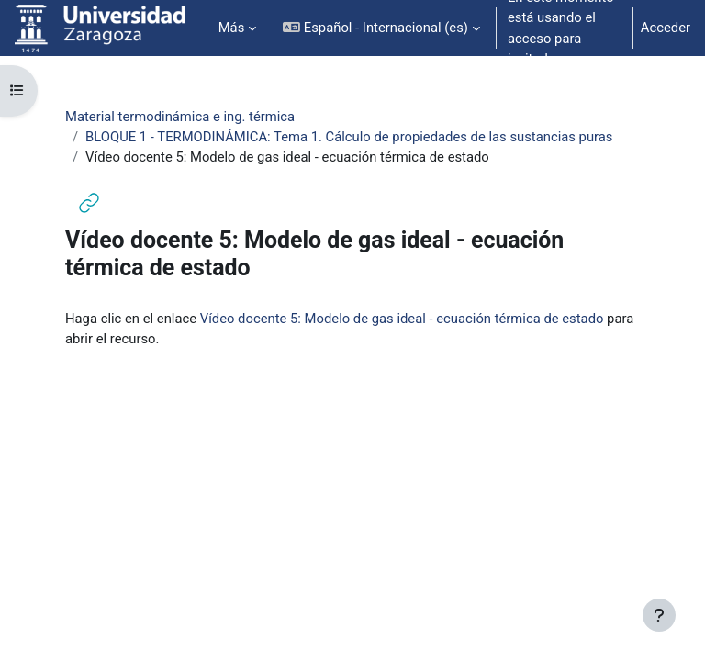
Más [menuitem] (231, 27)
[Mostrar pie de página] (659, 615)
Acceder (665, 27)
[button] (381, 28)
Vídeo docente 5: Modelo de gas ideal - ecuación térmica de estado (402, 318)
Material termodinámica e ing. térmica (180, 116)
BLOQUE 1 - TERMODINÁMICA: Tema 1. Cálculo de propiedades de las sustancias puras (348, 137)
